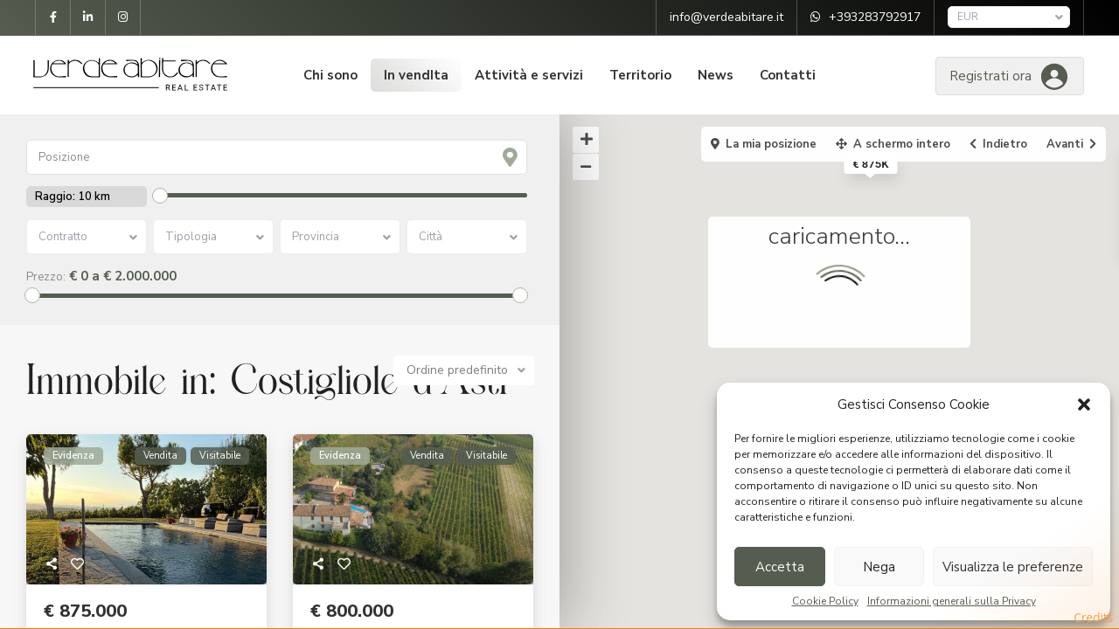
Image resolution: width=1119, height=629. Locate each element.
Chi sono (330, 75)
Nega (879, 567)
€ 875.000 (85, 611)
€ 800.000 (351, 611)
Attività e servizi (529, 75)
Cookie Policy (825, 601)
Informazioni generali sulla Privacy (951, 601)
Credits (1093, 617)
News (715, 75)
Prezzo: (46, 277)
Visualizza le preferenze (1012, 567)
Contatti (788, 75)
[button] (1084, 404)
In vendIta (416, 75)
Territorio (640, 75)
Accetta (779, 567)
